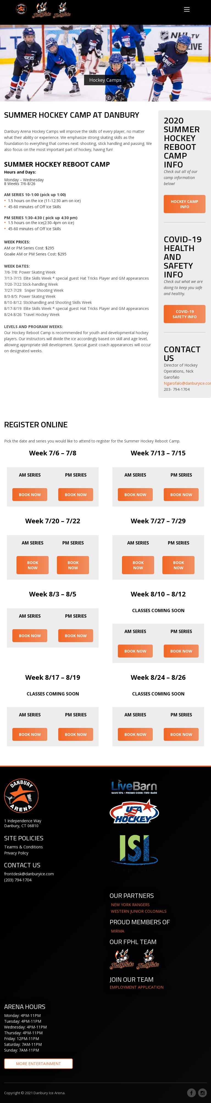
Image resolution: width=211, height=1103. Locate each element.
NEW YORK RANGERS (130, 904)
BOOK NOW (30, 494)
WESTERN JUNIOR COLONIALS (138, 911)
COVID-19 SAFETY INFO (185, 314)
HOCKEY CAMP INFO (184, 204)
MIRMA (117, 931)
